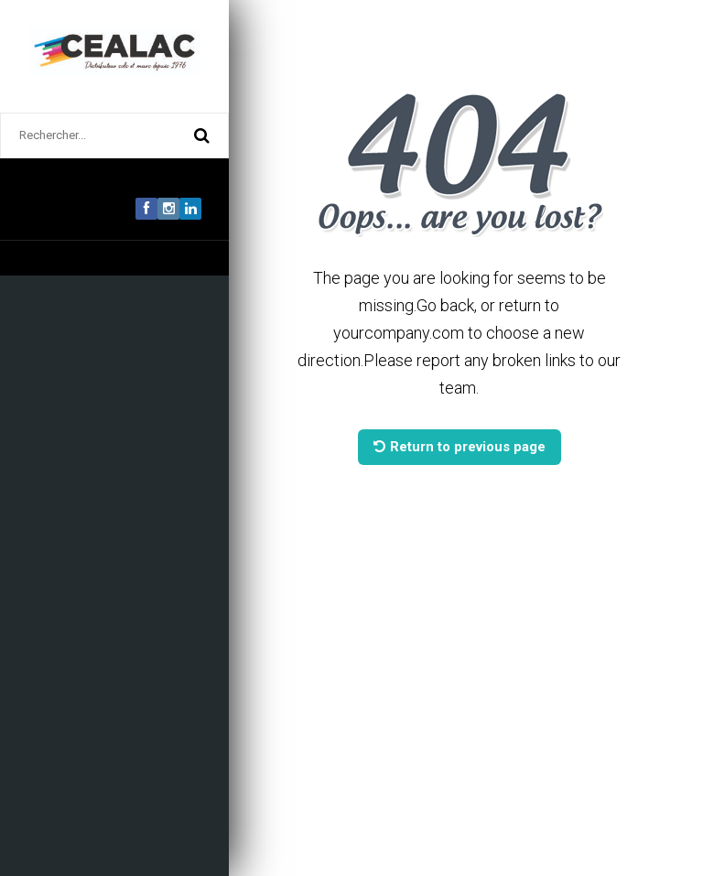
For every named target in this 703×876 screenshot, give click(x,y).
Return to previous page (459, 446)
